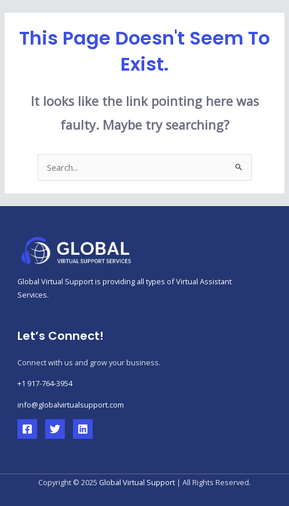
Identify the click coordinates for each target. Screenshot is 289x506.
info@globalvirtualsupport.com (70, 404)
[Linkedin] (83, 429)
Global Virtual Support (137, 482)
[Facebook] (27, 429)
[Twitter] (55, 429)
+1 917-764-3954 (44, 383)
